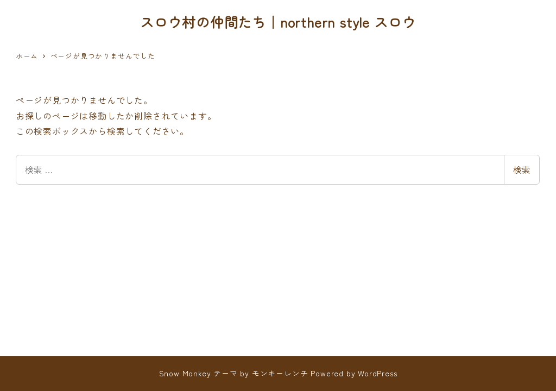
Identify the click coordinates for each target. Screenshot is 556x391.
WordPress (377, 373)
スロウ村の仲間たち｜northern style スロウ (278, 21)
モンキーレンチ (280, 373)
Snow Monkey (185, 373)
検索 (521, 169)
